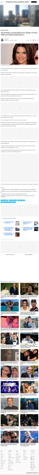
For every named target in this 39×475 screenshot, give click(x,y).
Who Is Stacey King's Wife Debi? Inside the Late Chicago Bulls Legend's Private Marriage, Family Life (10, 329)
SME (1, 459)
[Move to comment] (37, 40)
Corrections (17, 460)
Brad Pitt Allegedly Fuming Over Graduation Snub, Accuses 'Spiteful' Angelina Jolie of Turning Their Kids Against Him (9, 346)
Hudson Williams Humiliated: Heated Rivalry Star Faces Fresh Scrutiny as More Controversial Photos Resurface (10, 444)
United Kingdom (25, 457)
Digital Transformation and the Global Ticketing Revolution (28, 222)
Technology (2, 462)
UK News (2, 454)
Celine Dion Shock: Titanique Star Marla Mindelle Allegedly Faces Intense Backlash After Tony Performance (10, 395)
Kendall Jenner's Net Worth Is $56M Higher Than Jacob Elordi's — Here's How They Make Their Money (29, 363)
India (24, 454)
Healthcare (9, 456)
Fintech (9, 468)
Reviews (2, 468)
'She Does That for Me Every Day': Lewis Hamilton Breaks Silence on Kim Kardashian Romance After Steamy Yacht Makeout (28, 313)
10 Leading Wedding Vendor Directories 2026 (9, 222)
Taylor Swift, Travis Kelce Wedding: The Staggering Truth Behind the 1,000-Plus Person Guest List (9, 428)
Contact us (17, 454)
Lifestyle (2, 465)
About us (17, 453)
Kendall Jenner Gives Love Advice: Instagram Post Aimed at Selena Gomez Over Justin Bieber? (18, 189)
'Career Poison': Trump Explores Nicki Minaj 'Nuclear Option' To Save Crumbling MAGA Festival (9, 296)
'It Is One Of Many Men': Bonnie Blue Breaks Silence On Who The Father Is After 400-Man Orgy (28, 395)
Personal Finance (3, 460)
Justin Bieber (5, 70)
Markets (2, 456)
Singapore (24, 456)
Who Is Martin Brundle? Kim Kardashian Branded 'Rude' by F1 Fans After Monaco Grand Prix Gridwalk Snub (29, 411)
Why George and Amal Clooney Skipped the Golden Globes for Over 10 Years (9, 233)
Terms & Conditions (18, 456)
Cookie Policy (18, 459)
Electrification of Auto (11, 457)
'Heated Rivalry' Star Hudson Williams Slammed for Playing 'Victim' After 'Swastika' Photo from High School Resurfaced (29, 296)
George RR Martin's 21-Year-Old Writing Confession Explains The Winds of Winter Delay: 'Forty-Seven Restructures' (29, 346)
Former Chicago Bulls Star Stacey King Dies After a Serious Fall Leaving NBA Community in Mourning (29, 428)
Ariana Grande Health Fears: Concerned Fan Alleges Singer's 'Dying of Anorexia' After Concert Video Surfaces (28, 444)
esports (9, 465)
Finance (9, 459)
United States (25, 459)
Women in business (11, 463)
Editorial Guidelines (29, 254)
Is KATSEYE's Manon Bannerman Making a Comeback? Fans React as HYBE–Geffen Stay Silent (9, 313)
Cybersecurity (10, 460)
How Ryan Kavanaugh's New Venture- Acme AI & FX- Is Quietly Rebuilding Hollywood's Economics (9, 229)
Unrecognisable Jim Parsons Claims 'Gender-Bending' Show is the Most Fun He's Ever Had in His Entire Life (9, 411)
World (1, 453)
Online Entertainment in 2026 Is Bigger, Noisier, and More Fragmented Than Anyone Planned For (28, 229)
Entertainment (3, 463)
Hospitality (9, 454)
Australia (24, 453)
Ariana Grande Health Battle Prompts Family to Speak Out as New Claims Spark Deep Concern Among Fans (9, 363)
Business (2, 457)
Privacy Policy (18, 457)
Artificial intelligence (11, 462)
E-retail (9, 453)
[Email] (35, 40)
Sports (2, 466)
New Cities (9, 466)
